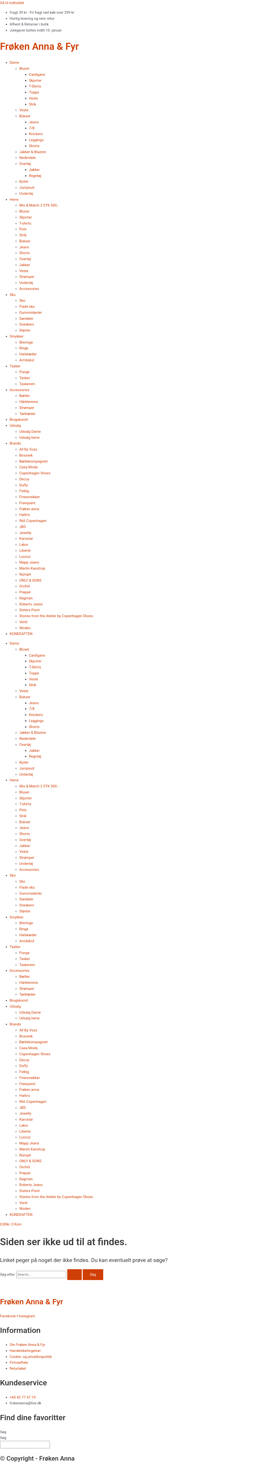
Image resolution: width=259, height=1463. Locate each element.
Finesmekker (29, 497)
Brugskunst (19, 419)
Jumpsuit (26, 187)
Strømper (26, 277)
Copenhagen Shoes (34, 473)
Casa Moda (28, 467)
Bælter (24, 396)
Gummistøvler (30, 312)
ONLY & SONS (30, 580)
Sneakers (26, 324)
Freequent (27, 503)
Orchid (24, 586)
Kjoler (23, 181)
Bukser (24, 116)
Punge (24, 372)
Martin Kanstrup (32, 568)
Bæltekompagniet (33, 461)
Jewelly (25, 533)
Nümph (25, 574)
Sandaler (26, 318)
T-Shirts (35, 86)
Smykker (16, 336)
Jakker (34, 170)
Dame (14, 62)
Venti (23, 622)
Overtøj (25, 164)
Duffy (23, 485)
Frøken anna (29, 509)
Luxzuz (25, 556)
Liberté (24, 550)
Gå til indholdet (12, 3)
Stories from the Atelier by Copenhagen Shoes (56, 616)
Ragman (26, 598)
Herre (14, 199)
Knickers (36, 134)
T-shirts (25, 223)
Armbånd (26, 360)
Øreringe (26, 342)
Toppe (34, 92)
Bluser (24, 68)
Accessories (29, 289)
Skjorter (35, 80)
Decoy (24, 479)
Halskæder (28, 354)
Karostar (26, 538)
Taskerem (27, 384)
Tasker (15, 366)
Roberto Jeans (31, 604)
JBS (22, 527)
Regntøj (35, 176)
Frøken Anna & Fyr (39, 46)
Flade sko (27, 306)
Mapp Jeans (29, 562)
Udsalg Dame (30, 431)
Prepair (25, 592)
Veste (33, 98)
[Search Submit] (74, 1274)
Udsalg (15, 425)
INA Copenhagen (32, 521)
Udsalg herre (29, 437)
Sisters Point (29, 610)
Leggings (36, 140)
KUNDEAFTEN (21, 634)
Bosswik (26, 455)
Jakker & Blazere (32, 152)
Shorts (34, 146)
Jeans (34, 122)
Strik (32, 104)
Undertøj (26, 193)
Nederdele (27, 158)
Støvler (24, 330)
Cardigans (37, 74)
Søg (3, 1432)
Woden (24, 628)
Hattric (24, 515)
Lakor (23, 544)
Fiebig (24, 491)
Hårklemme (28, 402)
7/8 (31, 128)
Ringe (23, 348)
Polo (23, 229)
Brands (15, 443)
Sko (13, 295)
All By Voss (28, 449)
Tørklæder (27, 414)
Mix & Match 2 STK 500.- (39, 205)
